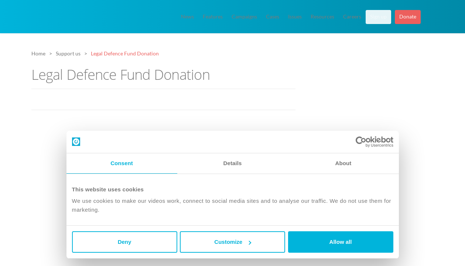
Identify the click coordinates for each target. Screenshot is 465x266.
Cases (272, 17)
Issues (295, 17)
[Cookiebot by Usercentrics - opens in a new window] (361, 141)
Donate (407, 17)
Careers (352, 17)
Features (213, 17)
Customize (232, 242)
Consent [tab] (121, 163)
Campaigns (244, 17)
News (187, 17)
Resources (322, 17)
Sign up (378, 17)
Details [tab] (232, 163)
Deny (124, 242)
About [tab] (343, 163)
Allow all (340, 242)
